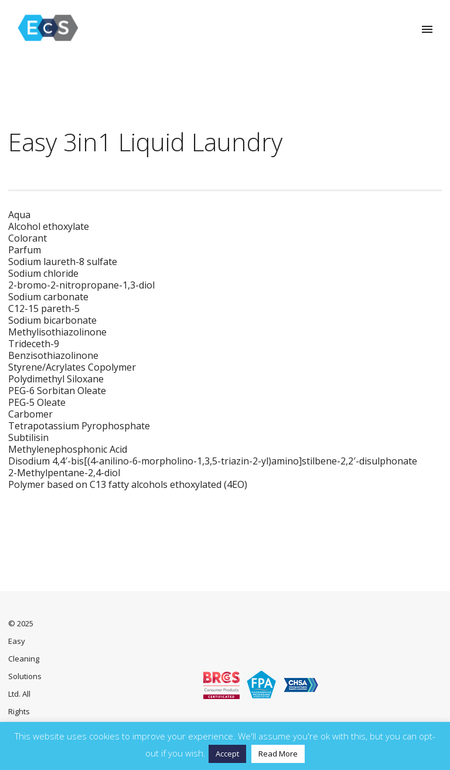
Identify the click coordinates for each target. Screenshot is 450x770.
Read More (278, 753)
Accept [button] (227, 753)
